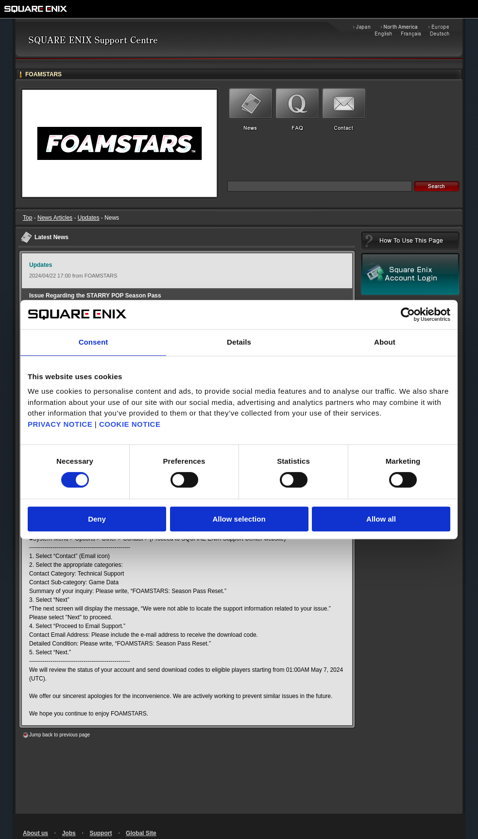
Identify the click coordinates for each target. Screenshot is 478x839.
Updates (89, 217)
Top (27, 217)
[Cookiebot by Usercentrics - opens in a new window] (407, 314)
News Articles (54, 217)
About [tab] (384, 342)
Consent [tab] (93, 342)
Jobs (69, 833)
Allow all (381, 519)
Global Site (141, 833)
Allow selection (238, 519)
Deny (97, 519)
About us (35, 833)
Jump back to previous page (59, 734)
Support (100, 833)
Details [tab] (239, 342)
